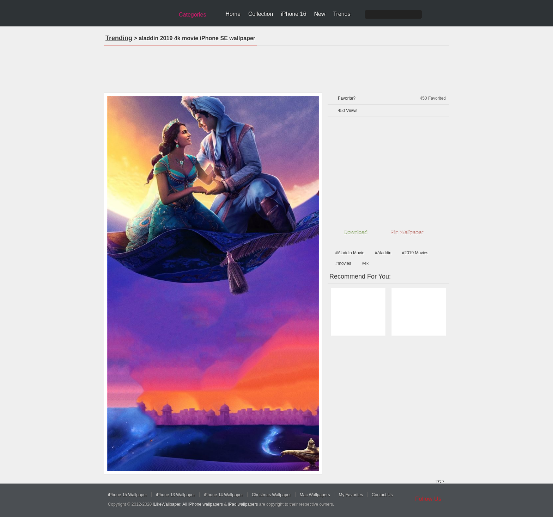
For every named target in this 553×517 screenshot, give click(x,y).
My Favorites (351, 494)
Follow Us (428, 499)
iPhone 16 (293, 14)
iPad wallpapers (243, 504)
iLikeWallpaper (167, 504)
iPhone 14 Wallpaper (223, 494)
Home (233, 14)
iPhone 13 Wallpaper (175, 494)
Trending (118, 38)
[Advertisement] (276, 66)
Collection (260, 14)
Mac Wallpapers (315, 494)
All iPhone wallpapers (202, 504)
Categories (192, 15)
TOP (439, 481)
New (319, 14)
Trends (341, 14)
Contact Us (382, 494)
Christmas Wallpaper (271, 494)
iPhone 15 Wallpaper (127, 494)
